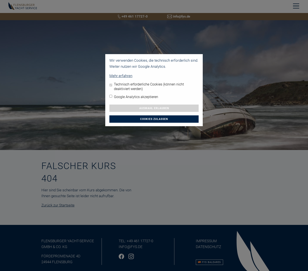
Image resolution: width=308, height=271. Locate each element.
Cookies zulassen (154, 119)
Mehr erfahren (120, 76)
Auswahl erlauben (154, 108)
